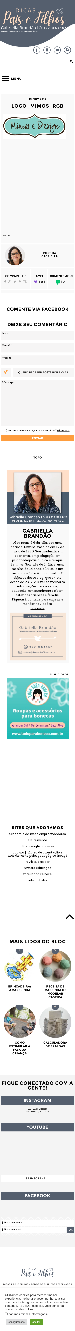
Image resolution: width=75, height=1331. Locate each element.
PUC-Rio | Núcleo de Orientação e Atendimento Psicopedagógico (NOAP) (37, 854)
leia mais (38, 608)
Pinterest (20, 281)
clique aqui (63, 430)
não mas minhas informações (28, 1314)
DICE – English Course (37, 846)
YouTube (57, 50)
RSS (67, 50)
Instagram (47, 50)
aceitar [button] (36, 1321)
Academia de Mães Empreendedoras (37, 834)
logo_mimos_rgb (37, 106)
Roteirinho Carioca (37, 874)
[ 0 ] (42, 281)
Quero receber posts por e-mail (43, 372)
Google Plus (9, 281)
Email (25, 281)
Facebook (36, 50)
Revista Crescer (37, 862)
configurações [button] (16, 1321)
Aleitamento (37, 840)
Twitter (15, 281)
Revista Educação (37, 868)
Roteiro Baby (37, 880)
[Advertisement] (37, 184)
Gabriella (49, 256)
